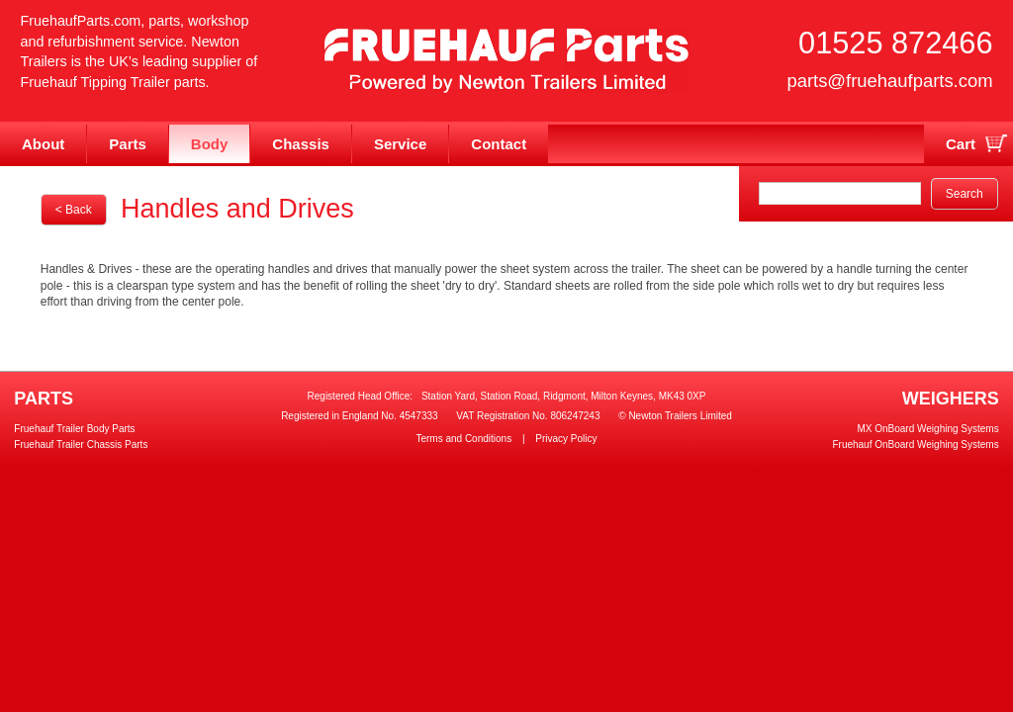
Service (400, 143)
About (43, 143)
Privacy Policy (566, 438)
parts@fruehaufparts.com (889, 80)
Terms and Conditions (463, 438)
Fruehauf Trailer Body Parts (74, 428)
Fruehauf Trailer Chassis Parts (80, 444)
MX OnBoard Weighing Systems (927, 428)
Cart (960, 143)
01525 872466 (895, 43)
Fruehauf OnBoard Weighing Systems (915, 444)
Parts (127, 143)
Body (210, 143)
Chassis (300, 143)
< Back (73, 210)
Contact (498, 143)
